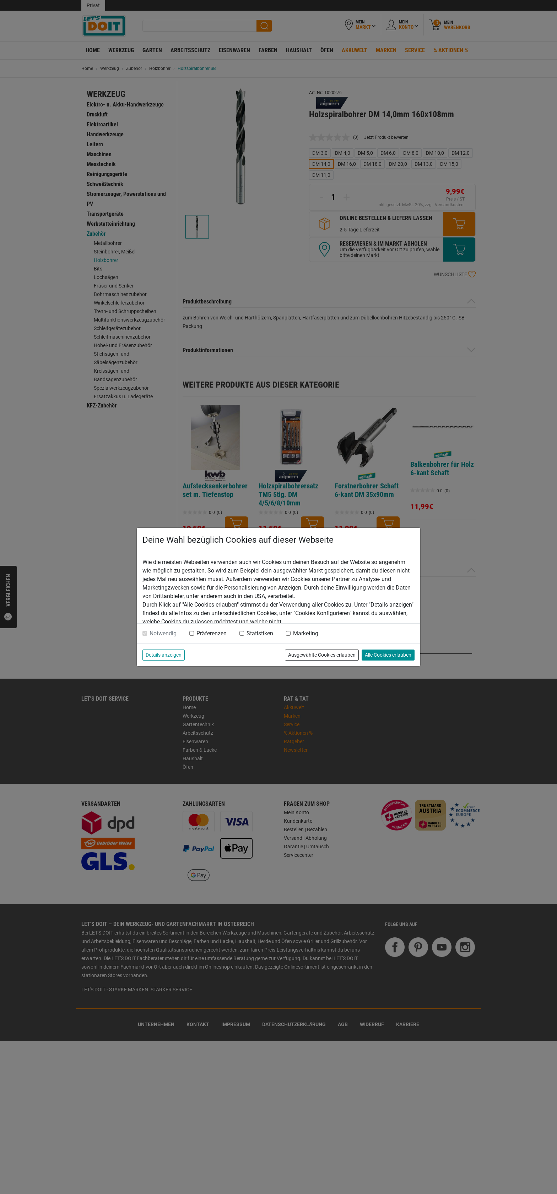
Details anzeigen (164, 655)
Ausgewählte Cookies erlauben (322, 655)
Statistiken (260, 633)
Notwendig (163, 633)
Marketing (305, 633)
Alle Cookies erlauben (388, 655)
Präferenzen (211, 633)
